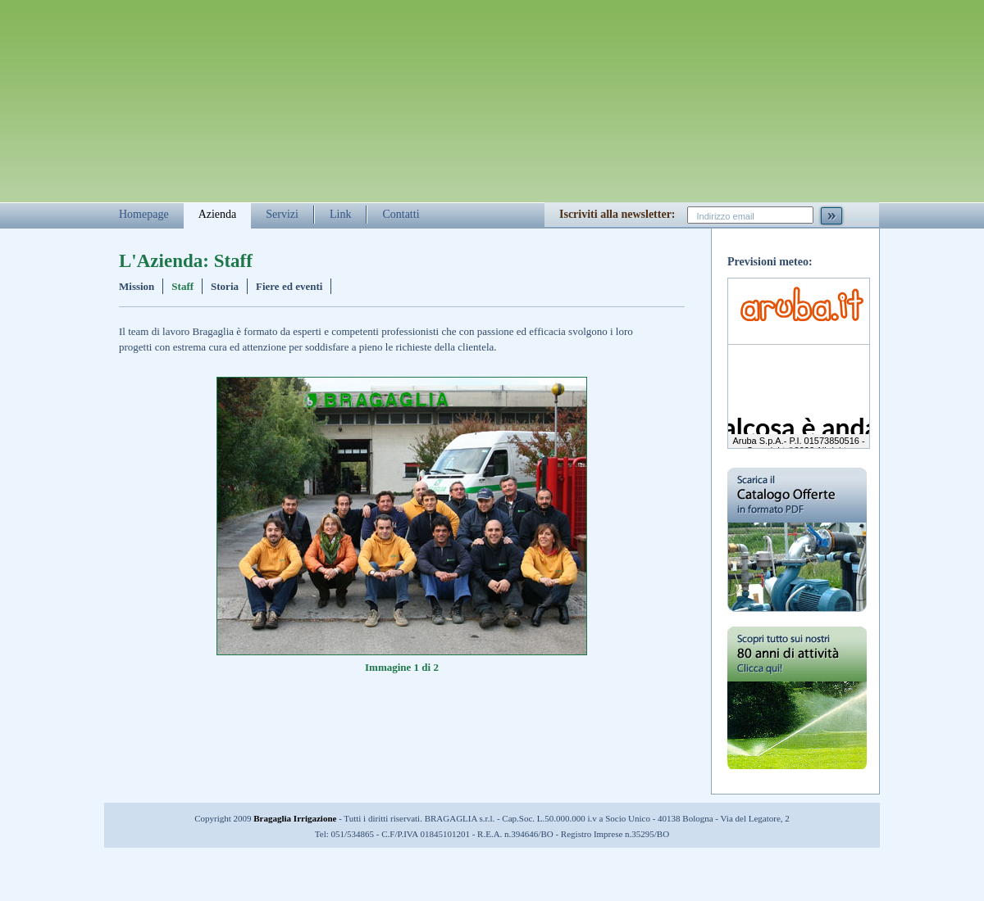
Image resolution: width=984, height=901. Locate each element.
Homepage (144, 214)
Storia (225, 286)
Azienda (217, 214)
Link (340, 214)
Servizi (282, 214)
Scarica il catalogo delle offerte (797, 540)
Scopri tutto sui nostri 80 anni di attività (797, 710)
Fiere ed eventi (289, 286)
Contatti (400, 214)
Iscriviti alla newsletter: (617, 214)
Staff (182, 286)
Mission (136, 286)
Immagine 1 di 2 (402, 667)
